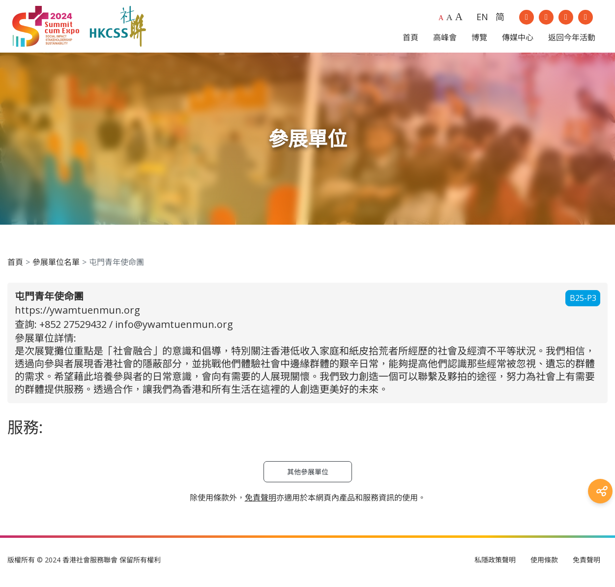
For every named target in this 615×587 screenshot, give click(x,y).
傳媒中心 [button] (517, 39)
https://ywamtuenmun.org (77, 315)
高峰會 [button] (445, 39)
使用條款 (544, 564)
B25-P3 (583, 303)
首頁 (15, 267)
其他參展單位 (307, 477)
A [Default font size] (441, 20)
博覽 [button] (479, 39)
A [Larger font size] (449, 20)
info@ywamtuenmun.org (174, 329)
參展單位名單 (56, 267)
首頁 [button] (410, 39)
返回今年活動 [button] (571, 39)
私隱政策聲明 (495, 564)
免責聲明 (586, 564)
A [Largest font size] (459, 19)
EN (482, 20)
